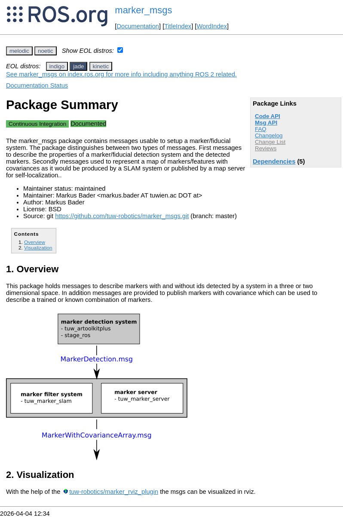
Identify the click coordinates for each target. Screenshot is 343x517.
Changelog (268, 135)
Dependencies (274, 161)
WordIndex (211, 26)
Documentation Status (37, 85)
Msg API (266, 122)
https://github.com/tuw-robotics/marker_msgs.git (122, 216)
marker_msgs (143, 10)
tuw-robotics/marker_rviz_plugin (113, 491)
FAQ (260, 129)
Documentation (137, 26)
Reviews (265, 148)
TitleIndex (177, 26)
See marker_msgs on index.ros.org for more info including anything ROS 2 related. (121, 74)
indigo (57, 66)
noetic (45, 51)
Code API (267, 116)
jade (78, 66)
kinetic (101, 66)
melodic (19, 51)
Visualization (38, 247)
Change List (270, 142)
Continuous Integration (37, 124)
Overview (34, 242)
